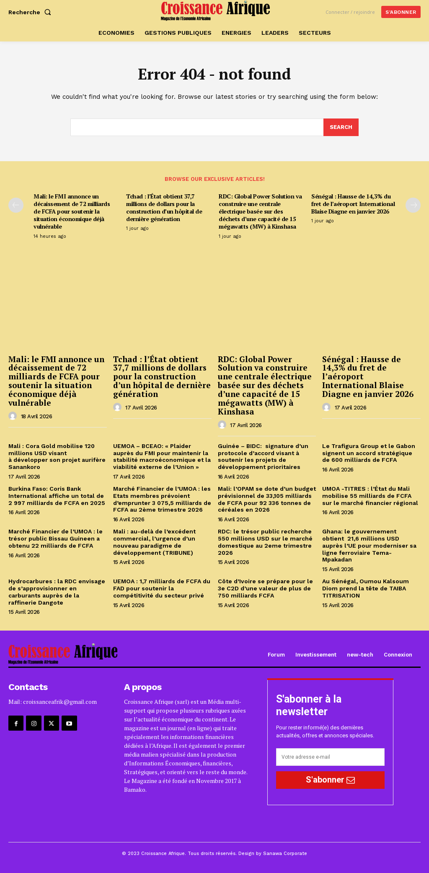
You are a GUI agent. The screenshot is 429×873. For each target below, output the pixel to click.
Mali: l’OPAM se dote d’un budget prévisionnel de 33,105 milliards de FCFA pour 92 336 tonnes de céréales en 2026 (267, 499)
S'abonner (330, 780)
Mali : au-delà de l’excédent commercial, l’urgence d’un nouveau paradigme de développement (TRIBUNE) (154, 542)
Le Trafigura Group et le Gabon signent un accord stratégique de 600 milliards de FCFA (368, 453)
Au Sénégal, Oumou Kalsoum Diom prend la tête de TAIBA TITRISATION (365, 588)
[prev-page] (15, 205)
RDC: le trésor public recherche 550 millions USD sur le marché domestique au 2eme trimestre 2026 (265, 542)
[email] (330, 757)
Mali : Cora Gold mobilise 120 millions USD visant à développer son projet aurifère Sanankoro (57, 456)
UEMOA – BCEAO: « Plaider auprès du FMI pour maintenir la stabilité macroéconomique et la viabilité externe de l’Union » (162, 456)
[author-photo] (13, 416)
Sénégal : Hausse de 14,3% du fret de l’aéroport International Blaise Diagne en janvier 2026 (353, 203)
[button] (31, 12)
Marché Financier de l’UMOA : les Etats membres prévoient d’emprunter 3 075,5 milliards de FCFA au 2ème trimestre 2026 (162, 499)
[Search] (341, 127)
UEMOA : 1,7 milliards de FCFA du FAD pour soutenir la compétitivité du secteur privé (161, 588)
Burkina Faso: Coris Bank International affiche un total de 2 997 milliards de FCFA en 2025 (56, 495)
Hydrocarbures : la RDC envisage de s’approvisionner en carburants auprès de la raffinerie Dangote (56, 591)
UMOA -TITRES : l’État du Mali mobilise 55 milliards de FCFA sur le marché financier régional (371, 495)
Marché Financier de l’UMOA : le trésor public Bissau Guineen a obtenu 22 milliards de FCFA (55, 538)
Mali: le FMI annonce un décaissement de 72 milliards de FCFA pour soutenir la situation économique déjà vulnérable (72, 211)
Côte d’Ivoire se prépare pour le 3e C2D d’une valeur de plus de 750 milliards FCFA (265, 588)
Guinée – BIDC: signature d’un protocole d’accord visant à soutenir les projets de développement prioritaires (263, 456)
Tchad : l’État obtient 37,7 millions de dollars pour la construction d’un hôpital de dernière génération (164, 207)
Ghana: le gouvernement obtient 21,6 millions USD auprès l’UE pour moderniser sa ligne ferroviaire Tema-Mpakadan (369, 545)
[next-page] (413, 205)
